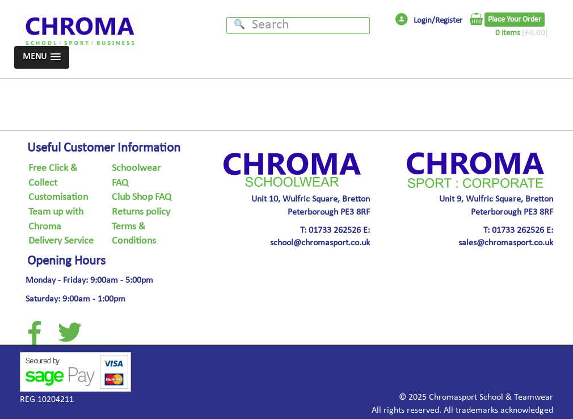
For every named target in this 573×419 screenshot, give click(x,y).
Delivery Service (61, 241)
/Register (447, 21)
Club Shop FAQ (141, 197)
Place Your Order (514, 19)
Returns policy (141, 212)
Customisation (58, 197)
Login (423, 21)
